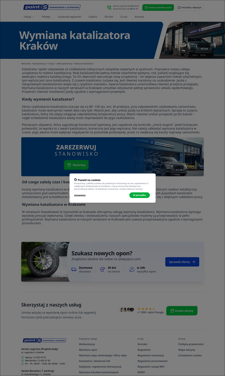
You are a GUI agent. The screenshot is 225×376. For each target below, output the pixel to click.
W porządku (139, 195)
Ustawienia (80, 195)
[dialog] (112, 188)
